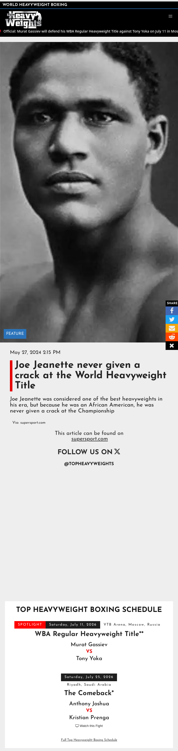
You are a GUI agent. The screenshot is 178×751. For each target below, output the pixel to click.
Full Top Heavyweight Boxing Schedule (89, 740)
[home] (26, 16)
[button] (170, 16)
